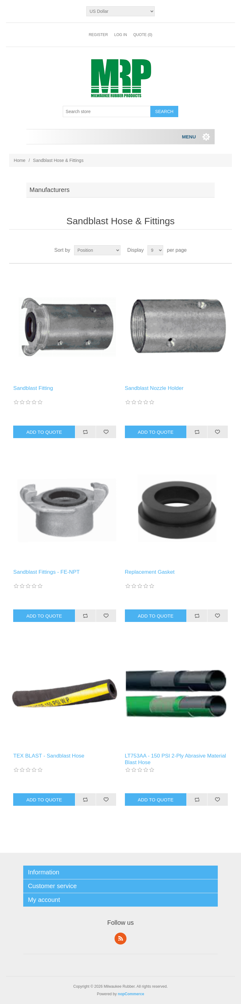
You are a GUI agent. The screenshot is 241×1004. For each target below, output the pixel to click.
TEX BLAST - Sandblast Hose (48, 756)
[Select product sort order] (97, 250)
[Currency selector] (120, 11)
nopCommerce (131, 994)
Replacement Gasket (150, 572)
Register (98, 35)
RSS (120, 938)
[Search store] (107, 111)
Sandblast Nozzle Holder (154, 388)
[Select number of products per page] (155, 250)
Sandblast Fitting (33, 388)
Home (19, 160)
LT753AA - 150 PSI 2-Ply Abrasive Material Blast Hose (175, 759)
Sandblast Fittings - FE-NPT (46, 572)
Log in (120, 35)
